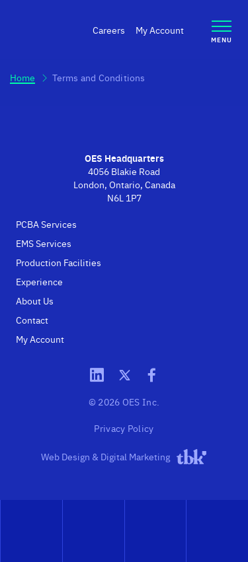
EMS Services (43, 243)
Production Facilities (58, 262)
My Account (160, 29)
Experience (39, 281)
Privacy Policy (123, 428)
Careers (109, 29)
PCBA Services (46, 223)
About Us (35, 300)
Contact (32, 319)
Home (22, 77)
